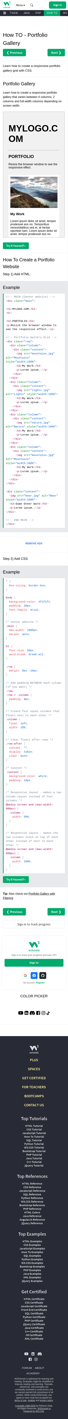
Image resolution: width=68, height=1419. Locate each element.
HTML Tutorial (34, 1126)
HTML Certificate (34, 1299)
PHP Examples (32, 1270)
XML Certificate (34, 1338)
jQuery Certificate (34, 1324)
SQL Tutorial (34, 1140)
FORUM (27, 1367)
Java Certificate (34, 1328)
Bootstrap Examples (32, 1266)
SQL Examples (32, 1255)
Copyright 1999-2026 (25, 1406)
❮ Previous (14, 52)
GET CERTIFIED (34, 1078)
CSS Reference (32, 1187)
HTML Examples (32, 1241)
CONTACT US (34, 1105)
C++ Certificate (34, 1331)
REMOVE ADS (33, 543)
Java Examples (32, 1273)
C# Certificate (34, 1335)
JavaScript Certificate (34, 1306)
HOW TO (52, 13)
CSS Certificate (34, 1302)
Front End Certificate (34, 1310)
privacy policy (46, 1400)
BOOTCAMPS (34, 1096)
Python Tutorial (34, 1144)
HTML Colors (32, 1212)
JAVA (26, 13)
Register (40, 982)
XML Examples (32, 1277)
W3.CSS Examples (32, 1263)
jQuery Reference (32, 1223)
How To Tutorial (34, 1136)
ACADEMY (33, 1373)
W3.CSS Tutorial (34, 1147)
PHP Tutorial (34, 1154)
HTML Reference (32, 1183)
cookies (31, 1400)
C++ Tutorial (34, 1162)
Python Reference (32, 1198)
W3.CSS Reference (32, 1201)
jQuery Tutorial (34, 1165)
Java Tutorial (34, 1158)
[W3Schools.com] (34, 1051)
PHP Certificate (34, 1320)
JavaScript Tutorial (34, 1133)
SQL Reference (32, 1194)
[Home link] (7, 5)
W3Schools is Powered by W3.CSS (37, 1410)
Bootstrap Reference (32, 1205)
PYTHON (12, 13)
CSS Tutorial (34, 1129)
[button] (31, 5)
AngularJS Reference (32, 1219)
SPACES (34, 1069)
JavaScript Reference (32, 1190)
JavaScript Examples (32, 1248)
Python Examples (32, 1259)
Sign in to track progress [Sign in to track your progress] (34, 924)
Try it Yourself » (16, 246)
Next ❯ (56, 52)
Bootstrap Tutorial (34, 1151)
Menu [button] (20, 5)
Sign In (34, 962)
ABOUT (39, 1367)
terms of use (20, 1400)
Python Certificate (34, 1317)
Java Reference (32, 1216)
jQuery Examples (32, 1281)
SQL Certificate (34, 1313)
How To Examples (32, 1252)
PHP (38, 13)
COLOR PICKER (34, 996)
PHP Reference (32, 1209)
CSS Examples (32, 1245)
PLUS (34, 1060)
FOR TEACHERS (34, 1087)
